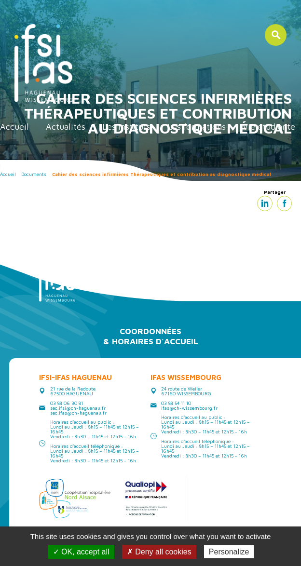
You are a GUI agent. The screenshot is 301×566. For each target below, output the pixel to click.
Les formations (196, 126)
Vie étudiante (269, 126)
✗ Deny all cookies (159, 552)
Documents (33, 174)
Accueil (14, 126)
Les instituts (126, 126)
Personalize (229, 552)
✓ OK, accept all (81, 552)
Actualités (65, 126)
